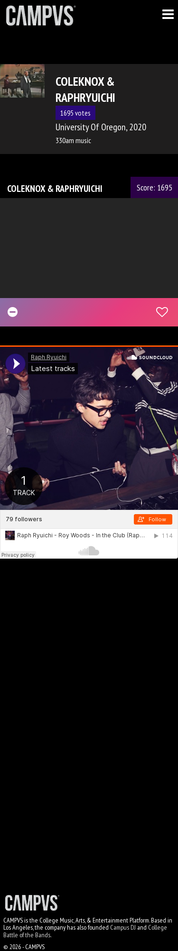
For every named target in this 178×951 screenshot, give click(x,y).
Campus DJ (123, 927)
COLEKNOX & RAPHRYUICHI (55, 188)
